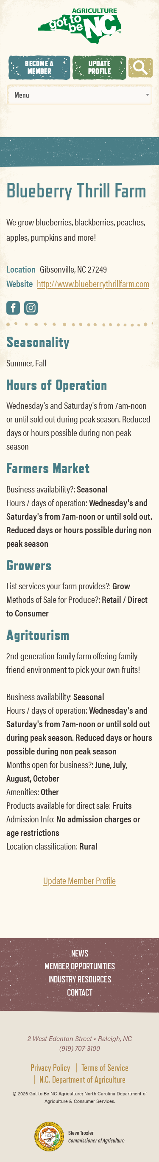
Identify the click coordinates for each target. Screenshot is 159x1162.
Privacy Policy (50, 1068)
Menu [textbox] (21, 94)
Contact (79, 992)
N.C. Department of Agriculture (82, 1080)
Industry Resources (79, 979)
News (79, 953)
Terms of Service (104, 1068)
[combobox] (79, 94)
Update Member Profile (79, 880)
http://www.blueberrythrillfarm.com (93, 283)
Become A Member (39, 67)
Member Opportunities (80, 966)
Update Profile (99, 67)
